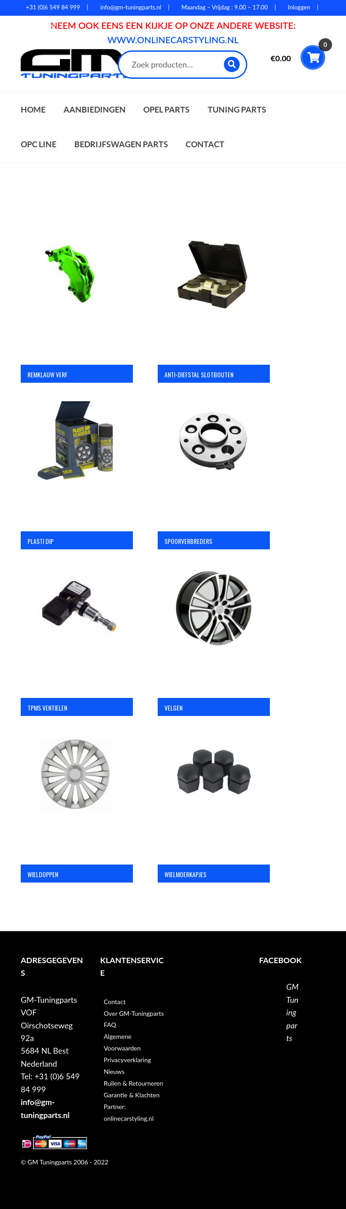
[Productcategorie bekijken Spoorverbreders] (214, 457)
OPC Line (38, 144)
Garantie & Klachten (131, 1095)
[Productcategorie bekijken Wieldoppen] (77, 790)
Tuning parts (237, 109)
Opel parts (166, 109)
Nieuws (114, 1071)
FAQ (110, 1024)
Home (33, 109)
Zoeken (232, 64)
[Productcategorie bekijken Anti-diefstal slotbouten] (214, 290)
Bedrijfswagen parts (121, 144)
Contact (205, 144)
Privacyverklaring (127, 1060)
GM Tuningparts (293, 1012)
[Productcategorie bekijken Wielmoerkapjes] (214, 790)
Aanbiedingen (95, 109)
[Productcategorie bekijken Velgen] (214, 624)
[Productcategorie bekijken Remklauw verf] (77, 290)
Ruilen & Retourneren (133, 1083)
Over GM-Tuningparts (134, 1013)
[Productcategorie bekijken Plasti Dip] (77, 457)
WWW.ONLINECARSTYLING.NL (173, 39)
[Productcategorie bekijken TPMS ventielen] (77, 624)
